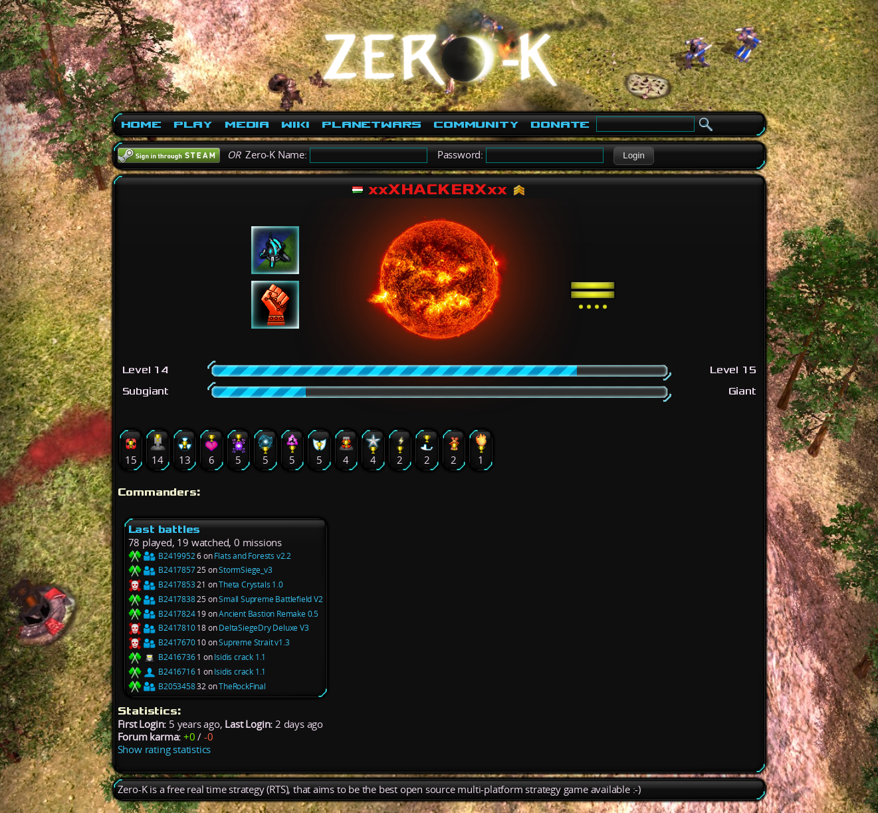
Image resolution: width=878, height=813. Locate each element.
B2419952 (161, 556)
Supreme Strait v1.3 (254, 642)
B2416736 (161, 657)
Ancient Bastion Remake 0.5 (268, 613)
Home (141, 124)
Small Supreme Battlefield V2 (270, 599)
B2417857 (161, 569)
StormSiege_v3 (245, 569)
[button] (633, 155)
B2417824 (161, 613)
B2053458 (161, 686)
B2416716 (161, 671)
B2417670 (161, 642)
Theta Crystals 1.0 (250, 584)
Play (193, 124)
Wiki (295, 124)
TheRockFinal (242, 686)
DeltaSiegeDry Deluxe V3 (263, 627)
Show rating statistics (164, 749)
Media (247, 124)
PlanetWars (371, 124)
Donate (560, 124)
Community (475, 124)
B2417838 (161, 599)
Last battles (164, 529)
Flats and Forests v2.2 (252, 556)
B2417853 (161, 584)
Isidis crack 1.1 (240, 657)
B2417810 (161, 627)
